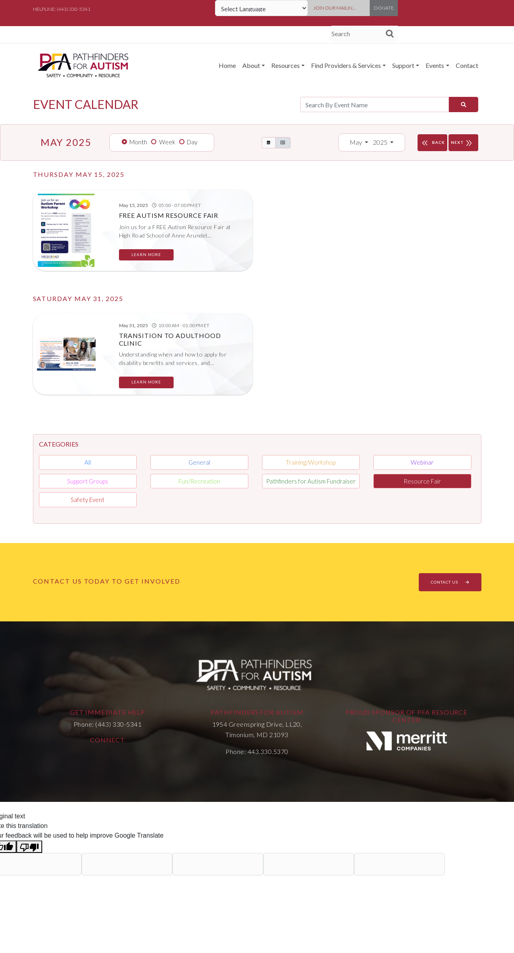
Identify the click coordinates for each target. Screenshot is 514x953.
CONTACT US (450, 582)
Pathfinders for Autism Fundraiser (311, 481)
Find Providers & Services (346, 65)
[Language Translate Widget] (261, 8)
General (199, 462)
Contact (467, 65)
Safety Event (87, 499)
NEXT (463, 143)
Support (403, 65)
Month (138, 142)
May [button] (356, 142)
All (87, 462)
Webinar (422, 462)
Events (435, 65)
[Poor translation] (29, 846)
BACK (432, 143)
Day (192, 142)
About (251, 65)
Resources (285, 65)
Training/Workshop (311, 462)
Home (227, 65)
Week (167, 142)
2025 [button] (381, 142)
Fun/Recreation (199, 481)
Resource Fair (422, 481)
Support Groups (87, 481)
